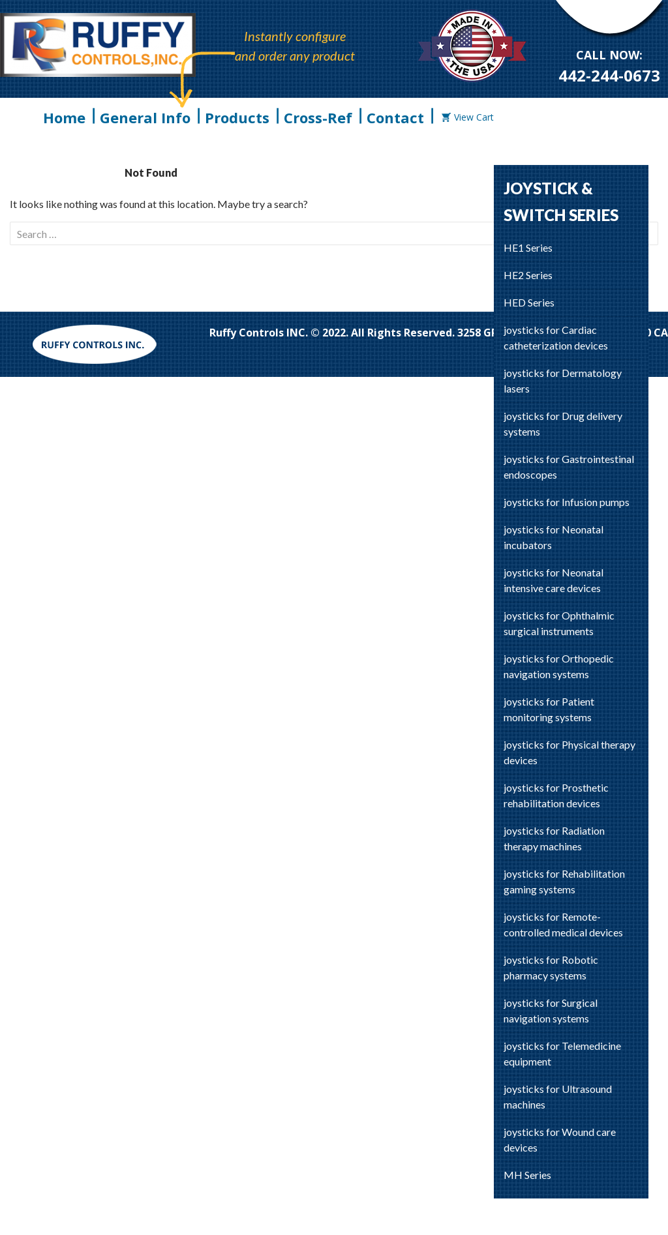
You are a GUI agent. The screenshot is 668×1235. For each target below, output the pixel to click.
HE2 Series (528, 275)
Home (64, 117)
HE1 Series (528, 247)
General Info (145, 117)
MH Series (527, 1174)
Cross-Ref (318, 117)
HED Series (529, 302)
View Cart (468, 117)
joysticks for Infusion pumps (567, 502)
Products (237, 117)
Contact (395, 117)
